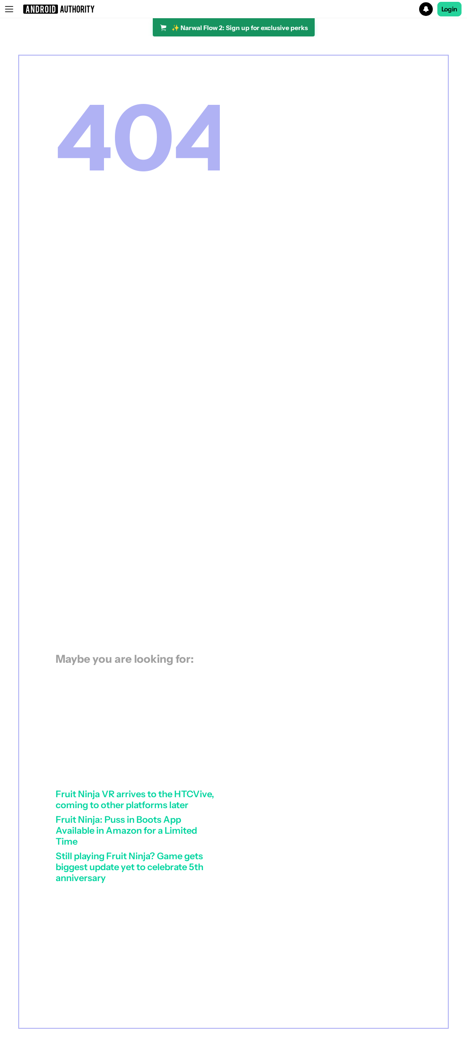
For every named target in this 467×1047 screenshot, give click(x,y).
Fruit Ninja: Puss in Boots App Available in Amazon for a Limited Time (126, 830)
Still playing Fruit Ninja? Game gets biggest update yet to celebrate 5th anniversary (129, 867)
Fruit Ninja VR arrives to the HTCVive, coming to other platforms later (135, 799)
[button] (233, 9)
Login (449, 9)
